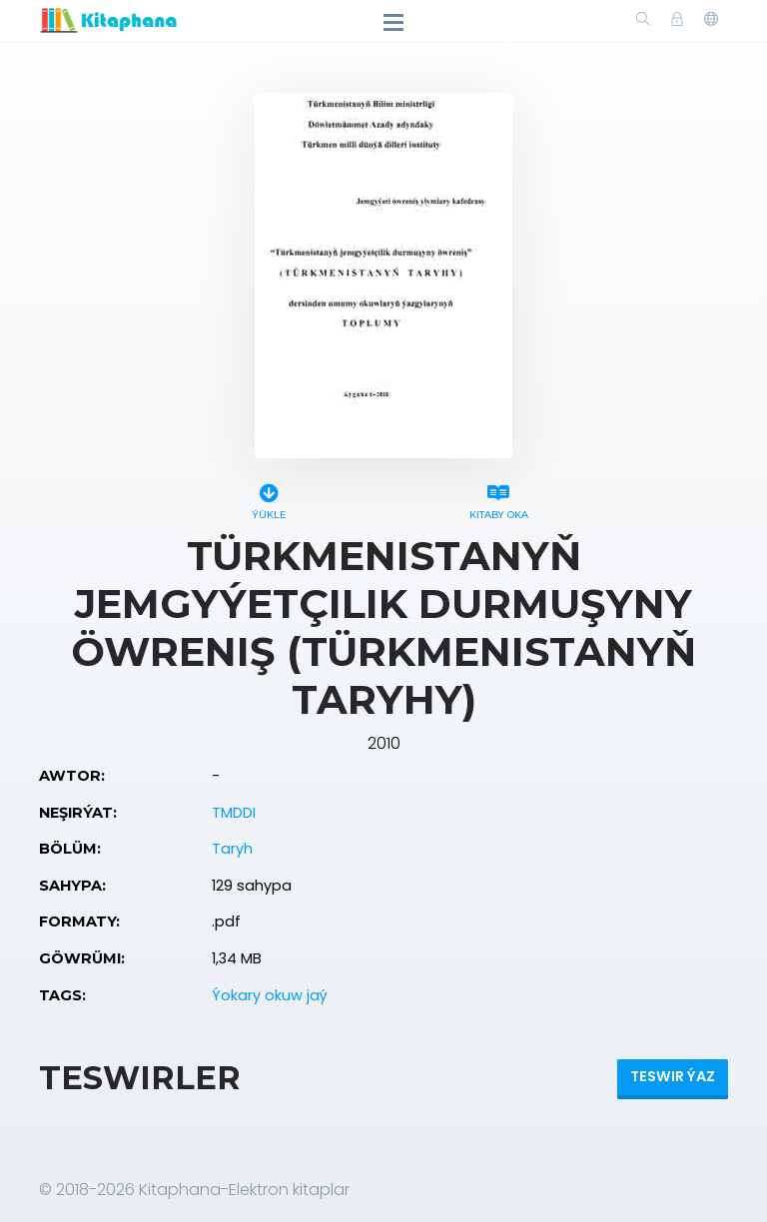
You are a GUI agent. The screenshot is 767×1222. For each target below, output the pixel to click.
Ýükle (269, 498)
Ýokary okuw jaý (270, 995)
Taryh (232, 849)
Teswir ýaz (672, 1076)
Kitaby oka (498, 498)
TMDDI (234, 813)
